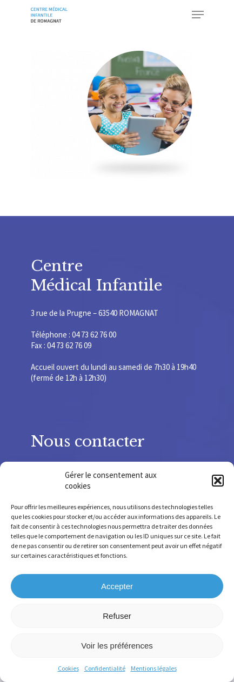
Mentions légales (154, 668)
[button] (217, 480)
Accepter (117, 586)
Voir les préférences (117, 645)
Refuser (117, 615)
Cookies (68, 668)
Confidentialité (104, 668)
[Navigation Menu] (198, 14)
